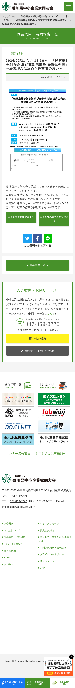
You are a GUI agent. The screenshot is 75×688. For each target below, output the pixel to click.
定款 (42, 568)
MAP (23, 495)
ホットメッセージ (49, 523)
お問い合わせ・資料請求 (53, 547)
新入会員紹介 (47, 530)
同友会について (12, 530)
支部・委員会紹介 (13, 544)
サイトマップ (47, 561)
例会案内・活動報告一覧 (34, 16)
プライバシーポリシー (52, 554)
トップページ (9, 16)
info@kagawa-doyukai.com (18, 506)
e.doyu (7, 557)
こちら (51, 313)
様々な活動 (10, 550)
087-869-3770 (18, 501)
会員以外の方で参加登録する (54, 219)
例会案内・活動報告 (14, 537)
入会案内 (8, 523)
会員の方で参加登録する (21, 217)
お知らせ (8, 564)
